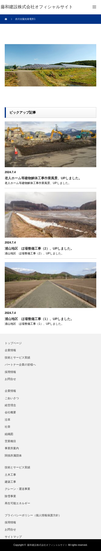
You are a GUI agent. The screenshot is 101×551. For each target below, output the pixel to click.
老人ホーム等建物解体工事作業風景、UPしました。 (43, 178)
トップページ (13, 343)
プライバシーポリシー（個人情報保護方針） (33, 515)
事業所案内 (12, 448)
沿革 (7, 419)
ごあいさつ (12, 398)
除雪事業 (10, 496)
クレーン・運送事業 (17, 489)
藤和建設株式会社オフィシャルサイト (47, 545)
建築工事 (10, 481)
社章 (7, 426)
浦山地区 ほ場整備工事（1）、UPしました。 (39, 319)
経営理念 (10, 405)
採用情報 (10, 372)
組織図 (9, 434)
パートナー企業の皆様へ (20, 364)
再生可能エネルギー (17, 503)
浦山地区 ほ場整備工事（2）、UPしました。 (39, 248)
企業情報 (10, 350)
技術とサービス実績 (17, 357)
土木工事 (10, 474)
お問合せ (10, 379)
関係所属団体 (13, 455)
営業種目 (10, 441)
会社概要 (10, 412)
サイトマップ (13, 536)
